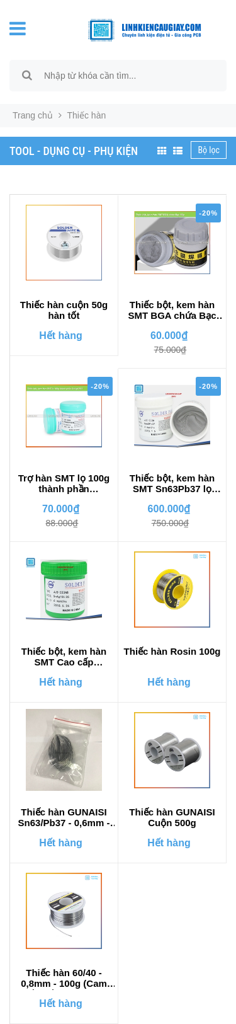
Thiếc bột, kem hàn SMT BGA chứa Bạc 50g (172, 310)
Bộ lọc (209, 150)
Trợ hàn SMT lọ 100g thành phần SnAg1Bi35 (64, 484)
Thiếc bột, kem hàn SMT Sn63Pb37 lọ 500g (172, 484)
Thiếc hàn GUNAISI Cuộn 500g (172, 817)
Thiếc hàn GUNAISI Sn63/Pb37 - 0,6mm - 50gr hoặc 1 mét (64, 818)
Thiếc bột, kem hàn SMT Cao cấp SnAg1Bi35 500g (63, 657)
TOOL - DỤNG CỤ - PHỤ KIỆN (73, 151)
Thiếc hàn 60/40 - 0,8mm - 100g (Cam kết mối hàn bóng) (64, 978)
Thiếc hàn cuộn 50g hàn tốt (64, 310)
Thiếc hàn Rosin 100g (172, 651)
